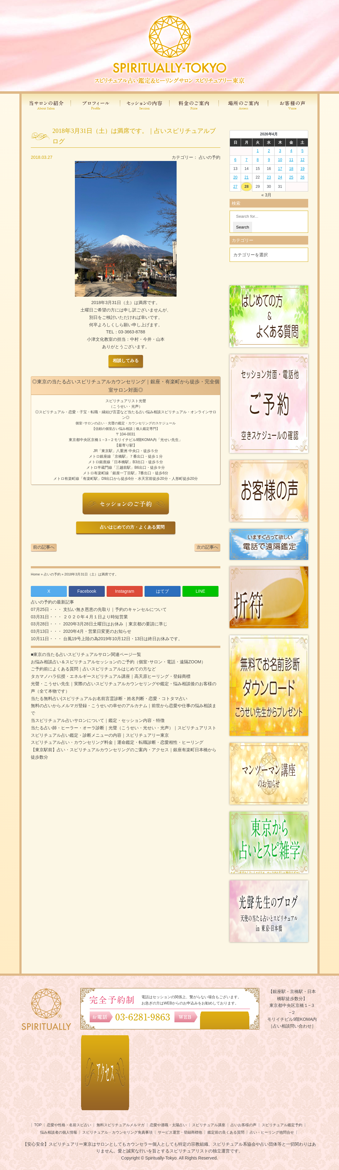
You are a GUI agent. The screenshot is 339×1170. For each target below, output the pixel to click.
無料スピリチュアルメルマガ (120, 1125)
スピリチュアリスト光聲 (125, 401)
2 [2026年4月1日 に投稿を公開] (269, 151)
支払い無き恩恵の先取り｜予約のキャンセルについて (114, 609)
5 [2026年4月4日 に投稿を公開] (302, 151)
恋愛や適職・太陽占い (168, 1125)
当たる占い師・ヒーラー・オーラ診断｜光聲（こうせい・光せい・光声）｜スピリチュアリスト (123, 727)
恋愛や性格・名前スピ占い (69, 1125)
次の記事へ (207, 547)
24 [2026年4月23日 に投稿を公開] (280, 177)
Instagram (124, 591)
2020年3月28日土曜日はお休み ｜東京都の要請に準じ (114, 623)
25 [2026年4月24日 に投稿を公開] (291, 177)
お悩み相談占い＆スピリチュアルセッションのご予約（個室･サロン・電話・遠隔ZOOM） (118, 661)
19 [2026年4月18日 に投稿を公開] (302, 169)
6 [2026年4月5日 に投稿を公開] (235, 160)
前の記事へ (44, 547)
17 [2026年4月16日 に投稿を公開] (280, 169)
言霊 (116, 412)
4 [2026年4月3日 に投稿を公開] (291, 151)
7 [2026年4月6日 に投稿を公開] (247, 160)
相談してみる (126, 360)
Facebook (86, 591)
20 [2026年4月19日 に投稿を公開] (235, 177)
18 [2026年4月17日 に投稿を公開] (291, 169)
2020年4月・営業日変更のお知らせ (96, 631)
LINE (200, 591)
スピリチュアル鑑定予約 (282, 1125)
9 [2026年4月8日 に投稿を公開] (269, 160)
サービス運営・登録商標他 (180, 1132)
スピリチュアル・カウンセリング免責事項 (117, 1132)
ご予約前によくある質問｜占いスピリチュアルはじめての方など (93, 668)
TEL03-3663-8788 (125, 331)
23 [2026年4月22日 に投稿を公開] (269, 177)
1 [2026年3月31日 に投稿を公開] (258, 151)
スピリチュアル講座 (208, 1125)
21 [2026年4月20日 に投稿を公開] (246, 177)
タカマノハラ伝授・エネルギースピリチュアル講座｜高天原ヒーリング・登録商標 (110, 676)
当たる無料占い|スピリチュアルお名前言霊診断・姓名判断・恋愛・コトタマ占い (109, 698)
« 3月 (266, 194)
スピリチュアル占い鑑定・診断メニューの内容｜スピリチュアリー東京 (100, 735)
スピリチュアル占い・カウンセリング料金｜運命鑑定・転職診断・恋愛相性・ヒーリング (117, 742)
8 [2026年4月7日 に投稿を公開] (258, 160)
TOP (38, 1125)
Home (35, 574)
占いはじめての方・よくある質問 (131, 527)
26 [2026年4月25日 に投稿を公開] (302, 177)
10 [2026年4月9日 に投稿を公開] (280, 160)
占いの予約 (209, 157)
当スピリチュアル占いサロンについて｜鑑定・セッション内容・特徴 (98, 720)
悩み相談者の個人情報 (58, 1132)
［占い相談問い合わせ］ (292, 1026)
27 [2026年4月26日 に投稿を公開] (235, 186)
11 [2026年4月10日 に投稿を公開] (291, 160)
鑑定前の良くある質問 (225, 1132)
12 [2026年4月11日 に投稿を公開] (302, 160)
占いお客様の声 (243, 1125)
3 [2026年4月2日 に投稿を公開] (280, 151)
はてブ (162, 591)
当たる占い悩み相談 (144, 412)
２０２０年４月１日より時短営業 (95, 616)
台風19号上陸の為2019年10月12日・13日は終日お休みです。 (122, 638)
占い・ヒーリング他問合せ (272, 1132)
